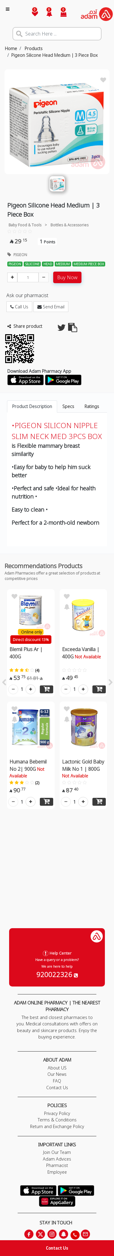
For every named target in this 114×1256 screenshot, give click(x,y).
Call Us (19, 307)
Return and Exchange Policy (57, 1126)
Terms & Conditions (57, 1120)
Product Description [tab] (32, 406)
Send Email (50, 307)
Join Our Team (57, 1152)
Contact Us (57, 1248)
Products (33, 48)
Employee (57, 1172)
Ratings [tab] (92, 406)
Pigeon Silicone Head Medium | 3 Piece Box (54, 55)
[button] (45, 14)
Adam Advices (57, 1159)
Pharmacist (57, 1165)
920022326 (57, 974)
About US (57, 1068)
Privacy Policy (57, 1113)
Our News (57, 1074)
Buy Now (67, 277)
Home (11, 48)
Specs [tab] (68, 406)
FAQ (57, 1081)
